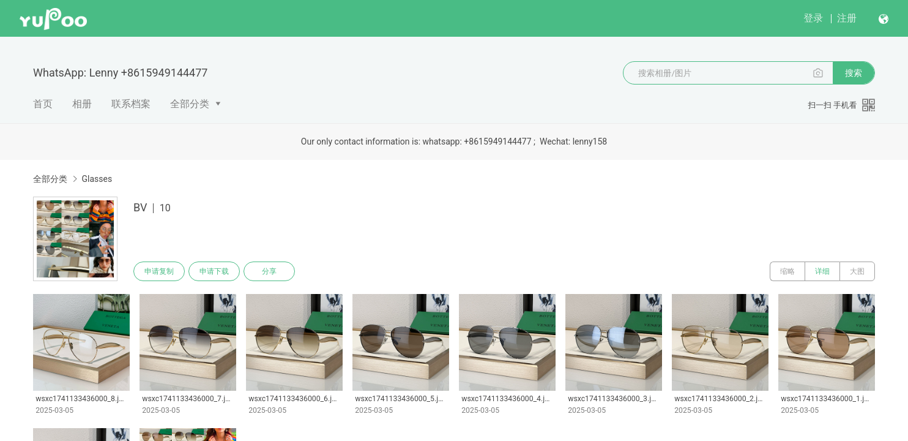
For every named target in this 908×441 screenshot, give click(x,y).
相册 (82, 104)
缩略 (787, 271)
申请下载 (214, 271)
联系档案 (131, 104)
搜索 (853, 73)
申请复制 (159, 271)
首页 (43, 104)
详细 (822, 271)
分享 (269, 271)
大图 (857, 271)
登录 (813, 18)
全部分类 (189, 104)
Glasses (96, 179)
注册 (847, 18)
